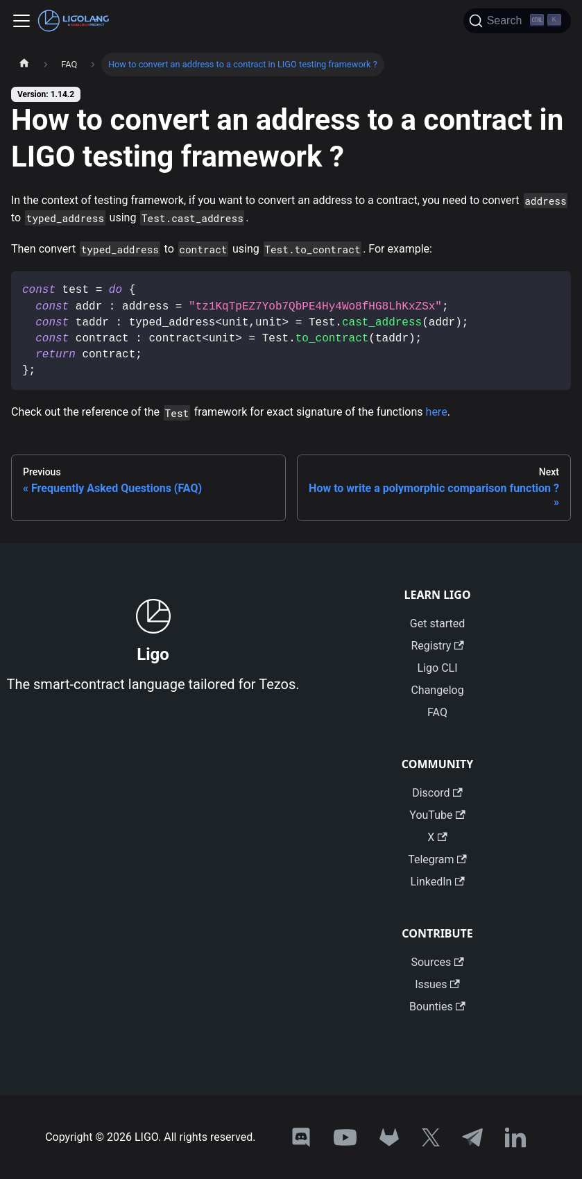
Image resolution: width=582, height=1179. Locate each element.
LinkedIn (437, 881)
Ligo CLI (438, 668)
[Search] (517, 20)
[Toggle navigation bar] (21, 20)
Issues (437, 984)
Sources (437, 962)
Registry (437, 645)
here (436, 411)
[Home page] (24, 64)
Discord (437, 792)
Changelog (437, 690)
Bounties (437, 1006)
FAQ (437, 712)
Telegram (437, 859)
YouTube (437, 815)
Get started (437, 623)
